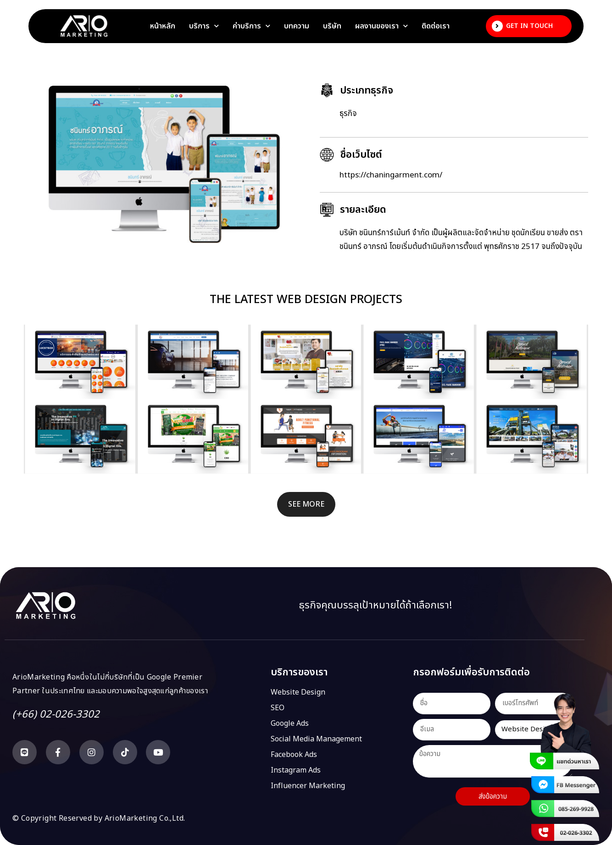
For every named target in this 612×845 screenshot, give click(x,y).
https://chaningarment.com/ (390, 175)
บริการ (204, 26)
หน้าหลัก (162, 26)
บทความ (296, 26)
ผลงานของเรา (381, 26)
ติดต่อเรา (436, 26)
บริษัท (332, 26)
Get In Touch (529, 26)
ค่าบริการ (251, 26)
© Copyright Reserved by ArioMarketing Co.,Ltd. (98, 818)
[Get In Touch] (497, 26)
